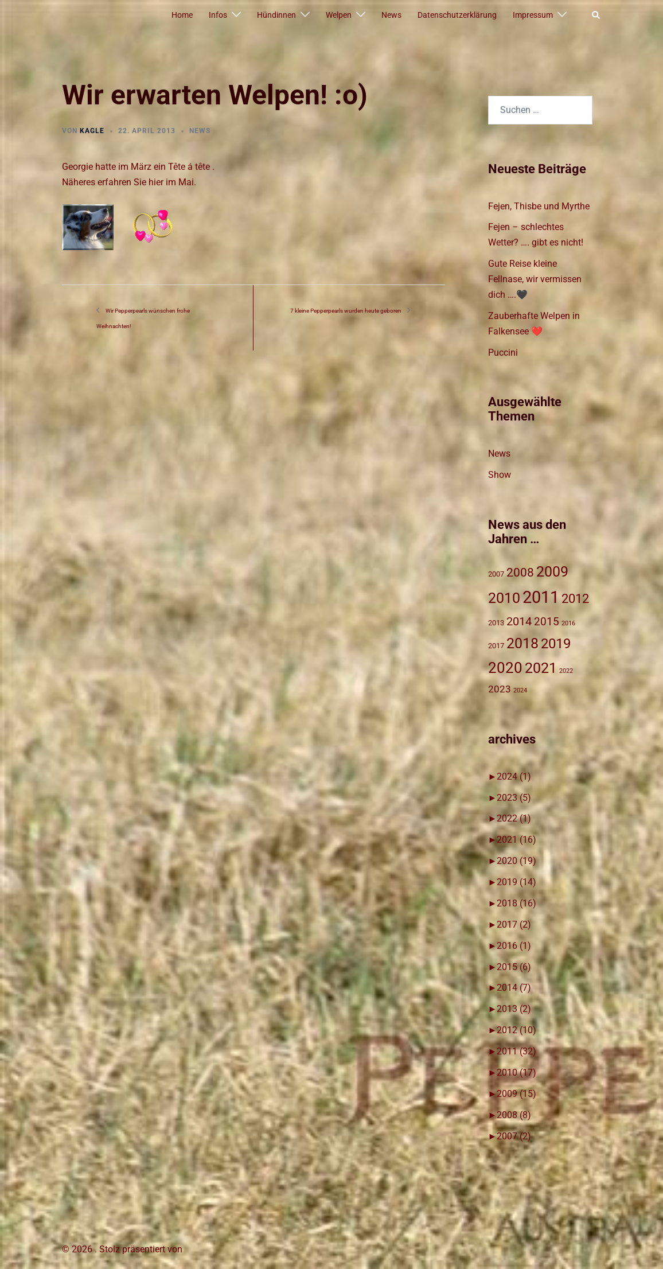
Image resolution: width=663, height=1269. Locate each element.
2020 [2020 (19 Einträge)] (505, 667)
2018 (516, 903)
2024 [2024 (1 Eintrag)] (520, 690)
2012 (516, 1030)
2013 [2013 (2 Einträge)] (496, 622)
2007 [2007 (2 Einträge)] (496, 574)
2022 (514, 818)
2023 (514, 797)
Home (182, 15)
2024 (514, 776)
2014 (514, 987)
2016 (514, 945)
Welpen (339, 15)
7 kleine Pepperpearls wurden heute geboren (345, 310)
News (391, 15)
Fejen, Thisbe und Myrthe (539, 206)
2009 (516, 1093)
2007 (514, 1136)
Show (499, 474)
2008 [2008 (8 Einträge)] (520, 572)
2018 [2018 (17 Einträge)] (522, 643)
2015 (514, 967)
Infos (218, 15)
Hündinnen (276, 15)
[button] (596, 15)
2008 (514, 1115)
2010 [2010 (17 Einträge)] (504, 597)
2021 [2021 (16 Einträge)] (541, 668)
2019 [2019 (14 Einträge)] (556, 644)
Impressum (533, 15)
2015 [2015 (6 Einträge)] (546, 621)
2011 (516, 1051)
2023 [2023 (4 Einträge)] (499, 689)
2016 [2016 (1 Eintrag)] (568, 623)
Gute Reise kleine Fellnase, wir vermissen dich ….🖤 (535, 279)
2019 (516, 882)
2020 (516, 860)
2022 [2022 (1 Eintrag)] (566, 671)
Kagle (92, 131)
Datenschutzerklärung (457, 15)
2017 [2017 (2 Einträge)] (496, 645)
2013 (514, 1008)
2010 (516, 1072)
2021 (516, 839)
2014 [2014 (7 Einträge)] (519, 621)
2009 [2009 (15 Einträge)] (552, 571)
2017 (514, 924)
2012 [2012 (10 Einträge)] (575, 598)
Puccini (503, 352)
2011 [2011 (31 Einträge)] (540, 597)
